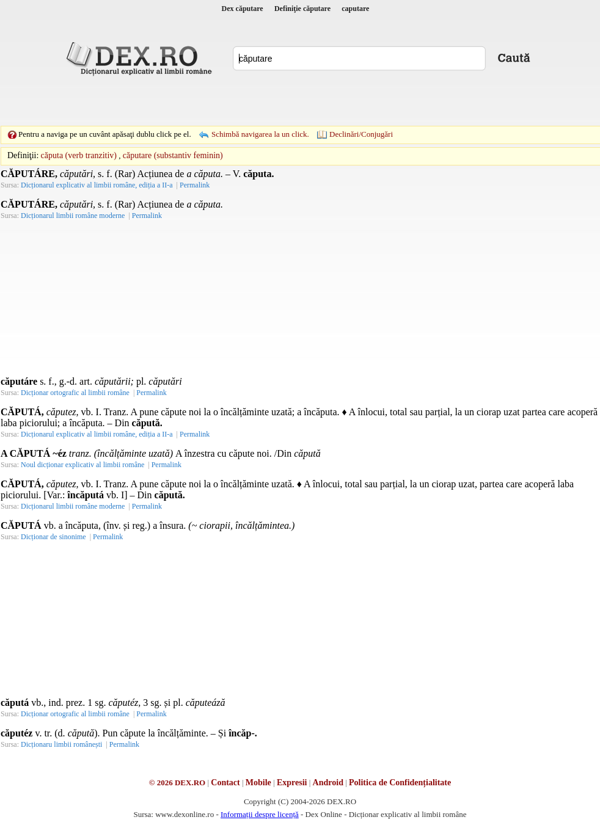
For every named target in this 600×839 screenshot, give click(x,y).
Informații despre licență (260, 814)
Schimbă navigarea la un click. (260, 134)
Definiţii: (22, 155)
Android (328, 782)
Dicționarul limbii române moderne (73, 215)
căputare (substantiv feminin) (173, 155)
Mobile (258, 782)
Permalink (195, 185)
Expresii (292, 782)
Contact (225, 782)
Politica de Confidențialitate (400, 782)
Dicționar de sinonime (53, 536)
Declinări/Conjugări (361, 134)
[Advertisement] (216, 100)
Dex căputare (242, 8)
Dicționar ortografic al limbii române (75, 392)
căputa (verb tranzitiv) (79, 155)
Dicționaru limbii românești (61, 744)
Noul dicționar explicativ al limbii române (82, 464)
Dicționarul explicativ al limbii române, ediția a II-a (97, 185)
